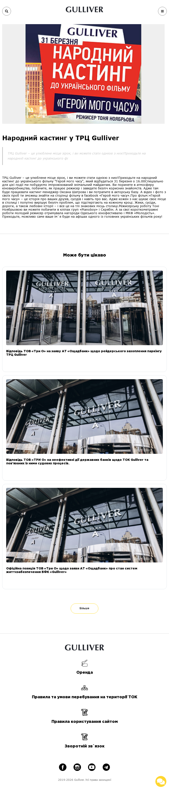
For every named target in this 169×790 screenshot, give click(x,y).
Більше (84, 608)
